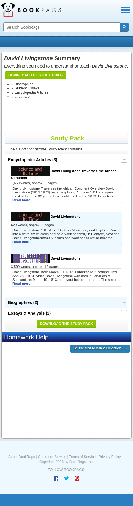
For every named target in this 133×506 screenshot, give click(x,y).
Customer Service (52, 457)
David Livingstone (45, 216)
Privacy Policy (110, 457)
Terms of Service (82, 457)
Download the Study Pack (66, 324)
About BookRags (21, 457)
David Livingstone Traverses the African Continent (64, 173)
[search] (61, 27)
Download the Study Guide (35, 75)
